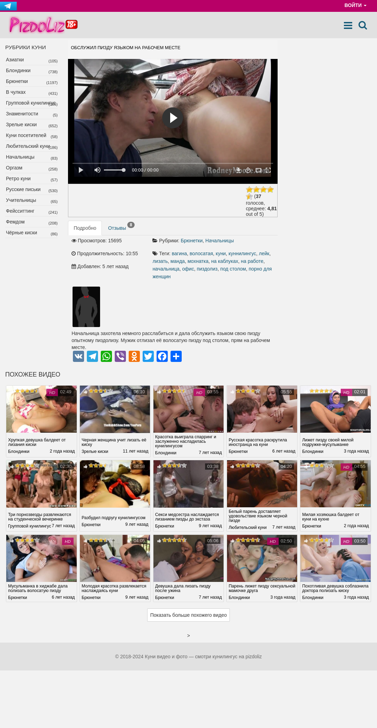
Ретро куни (18, 178)
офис (188, 269)
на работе (252, 261)
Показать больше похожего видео (188, 619)
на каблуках (224, 261)
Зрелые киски (21, 124)
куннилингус (242, 253)
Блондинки (18, 70)
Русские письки (23, 189)
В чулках (16, 92)
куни (221, 253)
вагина (179, 253)
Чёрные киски (21, 232)
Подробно (85, 228)
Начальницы (20, 157)
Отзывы (121, 226)
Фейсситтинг (20, 211)
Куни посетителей (26, 135)
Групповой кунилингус (31, 103)
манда (178, 261)
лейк (264, 253)
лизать (160, 261)
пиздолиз (207, 269)
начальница (165, 269)
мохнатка (198, 261)
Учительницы (21, 200)
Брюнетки (17, 81)
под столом (233, 269)
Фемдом (15, 222)
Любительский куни (28, 146)
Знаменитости (22, 113)
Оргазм (14, 167)
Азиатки (15, 59)
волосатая (201, 253)
